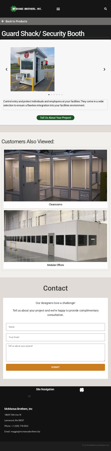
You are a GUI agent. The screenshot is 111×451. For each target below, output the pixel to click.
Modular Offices (55, 265)
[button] (58, 9)
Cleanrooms (55, 204)
